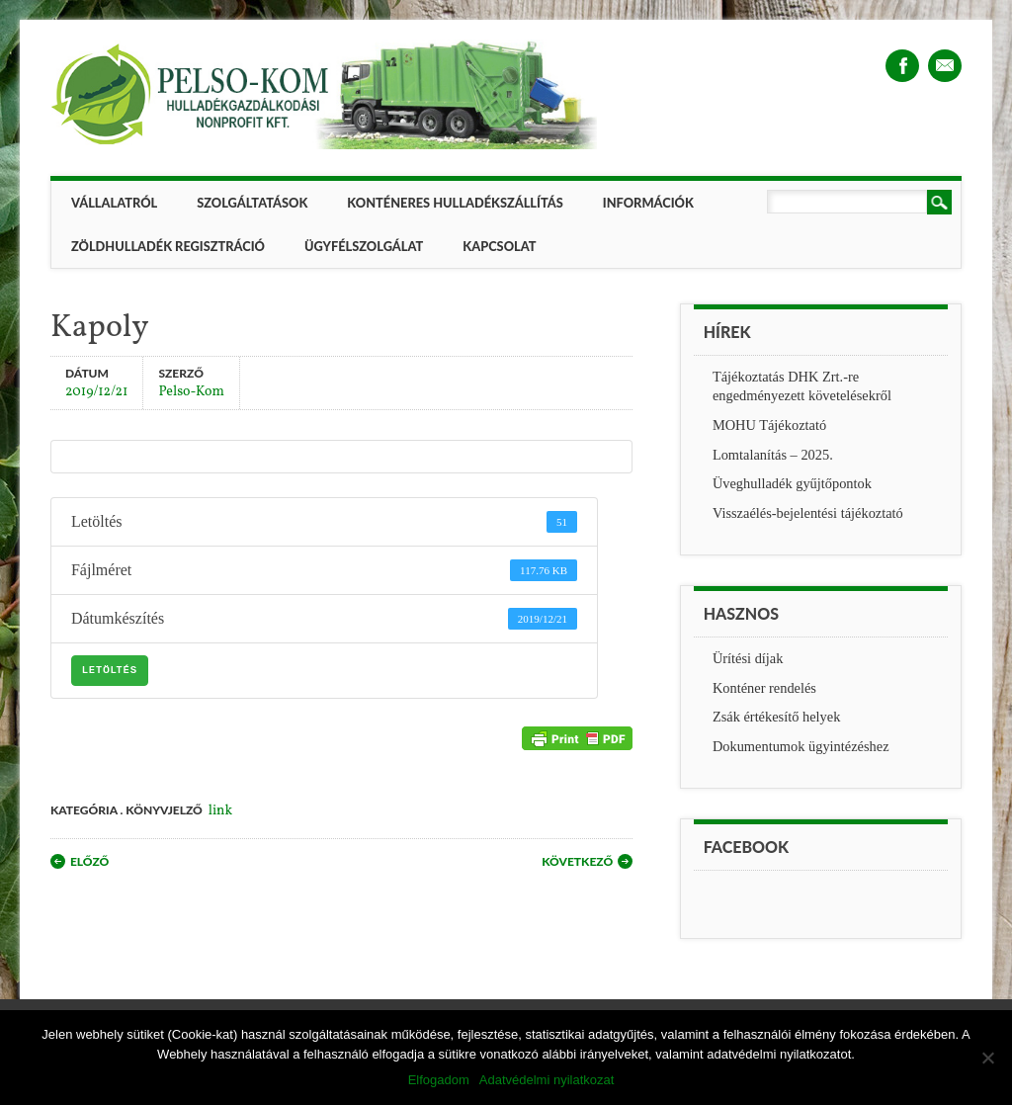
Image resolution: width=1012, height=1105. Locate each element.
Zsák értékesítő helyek (776, 716)
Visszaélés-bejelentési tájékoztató (808, 513)
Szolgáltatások (252, 203)
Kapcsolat (499, 246)
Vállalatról (114, 203)
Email (945, 65)
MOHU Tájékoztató (769, 425)
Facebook (902, 65)
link (220, 811)
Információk (648, 203)
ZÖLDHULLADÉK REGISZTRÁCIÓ (168, 246)
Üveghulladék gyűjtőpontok (792, 483)
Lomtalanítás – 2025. (773, 455)
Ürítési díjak (748, 658)
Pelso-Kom (190, 390)
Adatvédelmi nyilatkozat (547, 1079)
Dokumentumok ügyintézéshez (801, 746)
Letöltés (109, 670)
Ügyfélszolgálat (363, 246)
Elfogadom (438, 1079)
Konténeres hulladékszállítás (454, 203)
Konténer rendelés (764, 688)
